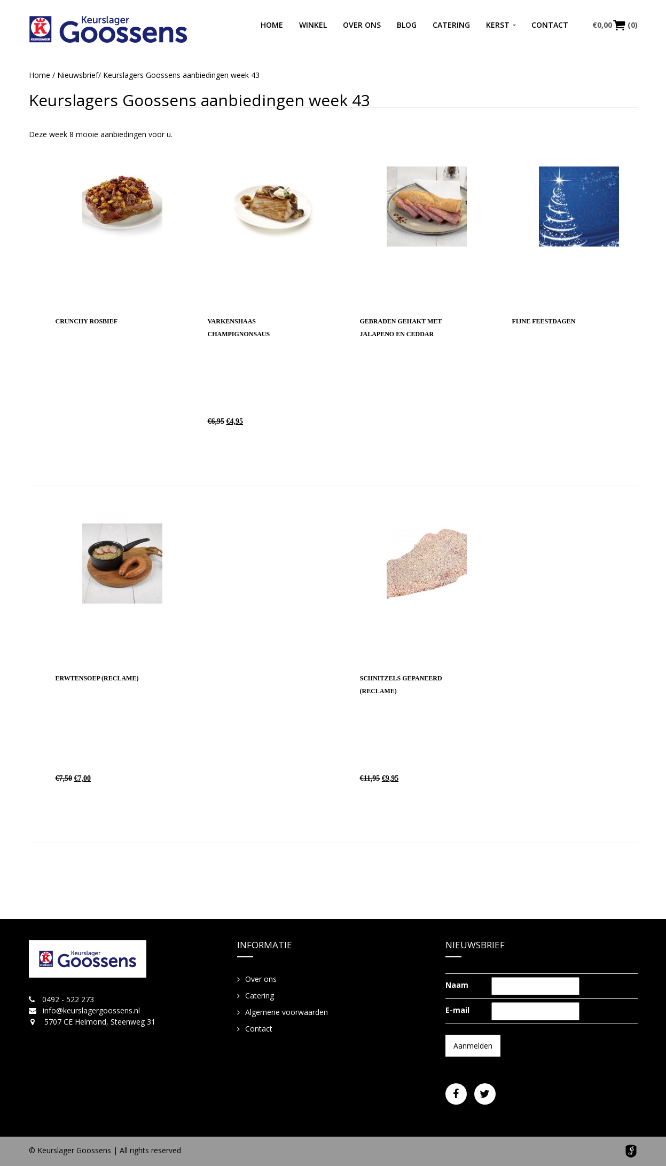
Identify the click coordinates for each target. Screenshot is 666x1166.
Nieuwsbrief (77, 75)
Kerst (498, 25)
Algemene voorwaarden (286, 1012)
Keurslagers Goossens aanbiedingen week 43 (199, 100)
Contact (549, 25)
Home (272, 25)
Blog (407, 25)
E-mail (457, 1010)
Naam (456, 985)
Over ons (362, 25)
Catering (451, 25)
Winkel (313, 25)
